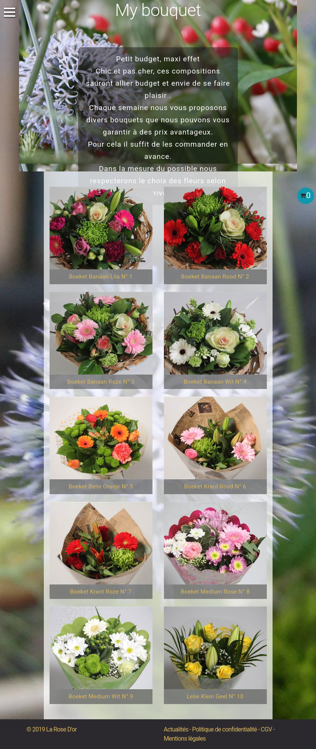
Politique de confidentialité (224, 729)
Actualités (176, 729)
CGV (266, 729)
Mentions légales (185, 738)
